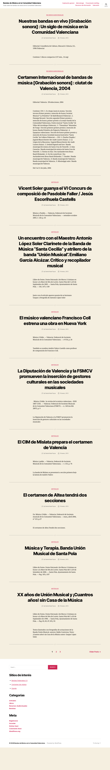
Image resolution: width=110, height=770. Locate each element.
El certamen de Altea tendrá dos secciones (55, 514)
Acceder (12, 746)
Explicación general (68, 3)
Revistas (12, 731)
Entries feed (14, 749)
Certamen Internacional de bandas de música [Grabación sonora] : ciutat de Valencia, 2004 (55, 88)
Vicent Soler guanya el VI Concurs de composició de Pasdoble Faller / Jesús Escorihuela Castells (55, 199)
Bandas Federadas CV (19, 703)
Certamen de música (19, 707)
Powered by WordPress (54, 766)
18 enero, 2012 (64, 43)
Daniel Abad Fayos (50, 43)
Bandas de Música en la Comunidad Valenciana (22, 3)
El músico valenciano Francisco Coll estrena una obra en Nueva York (55, 334)
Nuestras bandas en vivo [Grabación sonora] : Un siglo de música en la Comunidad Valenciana (55, 29)
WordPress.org (15, 754)
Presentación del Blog (92, 3)
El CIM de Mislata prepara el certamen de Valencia (55, 461)
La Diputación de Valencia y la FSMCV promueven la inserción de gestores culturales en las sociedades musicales (55, 396)
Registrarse (13, 743)
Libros (11, 726)
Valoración (96, 5)
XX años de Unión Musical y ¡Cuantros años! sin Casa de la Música (55, 617)
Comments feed (15, 751)
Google (14, 711)
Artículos (55, 188)
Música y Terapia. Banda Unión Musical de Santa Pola (55, 567)
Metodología (80, 3)
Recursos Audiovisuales (55, 15)
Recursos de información (83, 5)
